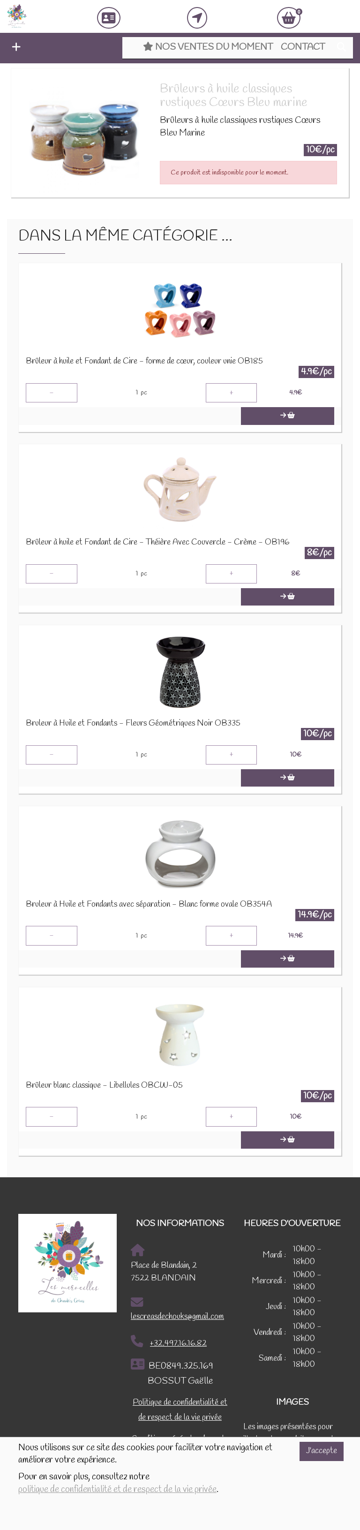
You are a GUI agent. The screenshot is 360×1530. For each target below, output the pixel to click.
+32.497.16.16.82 (169, 1342)
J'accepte (321, 1451)
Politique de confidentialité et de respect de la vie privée (180, 1410)
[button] (14, 48)
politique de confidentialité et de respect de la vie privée (117, 1490)
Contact (303, 47)
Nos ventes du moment (208, 47)
